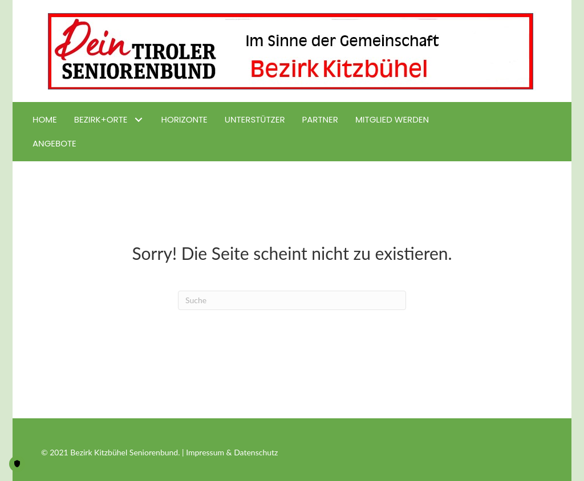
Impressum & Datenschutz (232, 452)
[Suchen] (292, 300)
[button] (139, 119)
